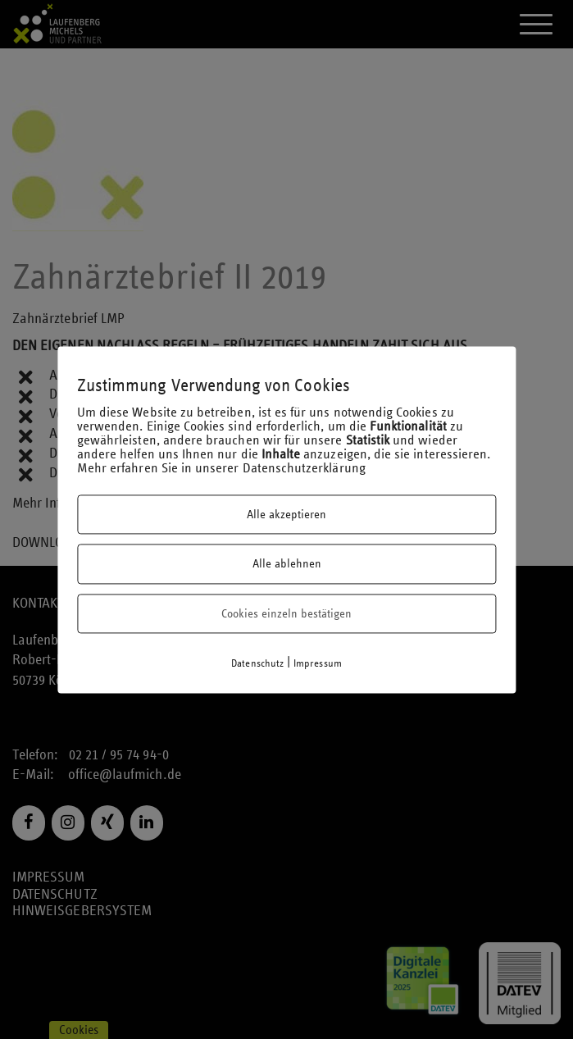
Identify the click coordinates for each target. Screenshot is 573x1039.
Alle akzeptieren (286, 514)
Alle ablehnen (286, 564)
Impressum (317, 664)
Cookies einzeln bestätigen (286, 613)
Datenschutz (257, 664)
